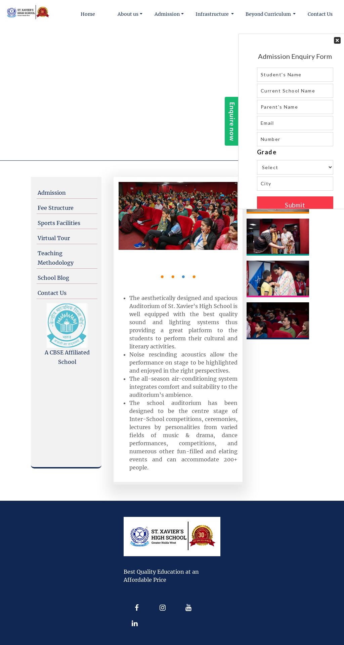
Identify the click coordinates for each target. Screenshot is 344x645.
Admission (52, 192)
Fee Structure (56, 207)
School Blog (53, 277)
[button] (130, 14)
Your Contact (295, 121)
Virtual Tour (54, 238)
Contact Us (52, 293)
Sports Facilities (59, 223)
